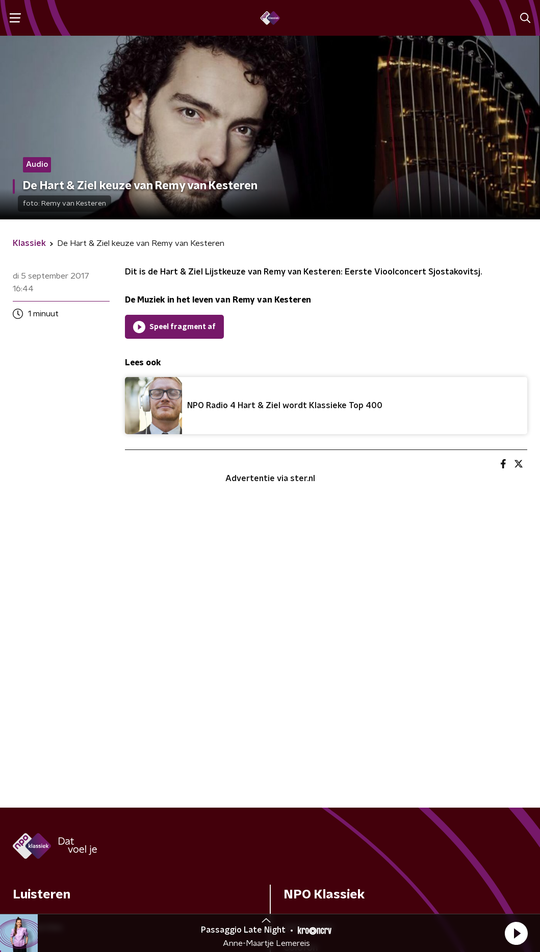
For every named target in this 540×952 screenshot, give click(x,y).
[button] (516, 933)
